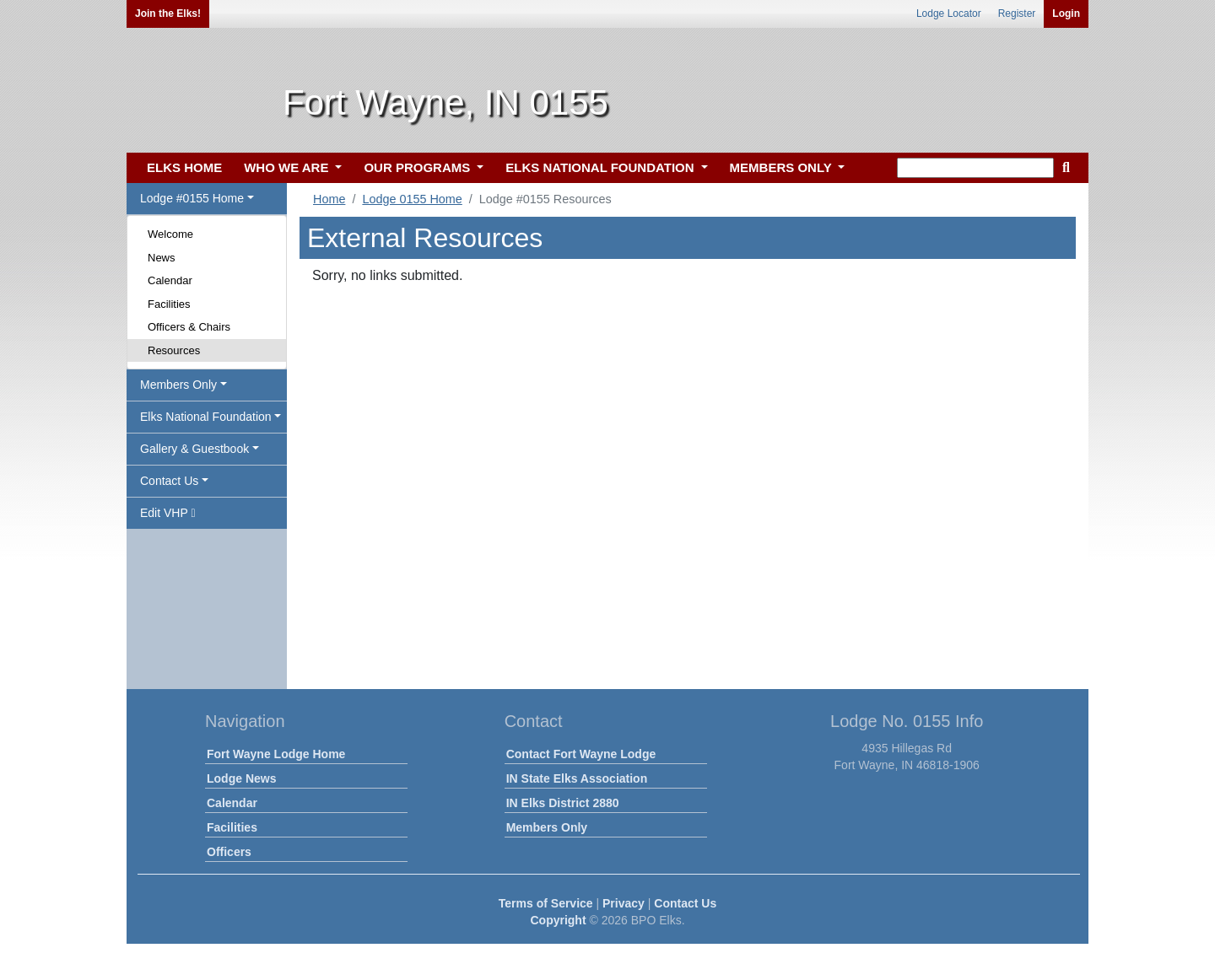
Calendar (170, 280)
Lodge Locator (948, 13)
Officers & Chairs (189, 326)
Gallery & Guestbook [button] (194, 448)
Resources (174, 350)
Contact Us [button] (169, 480)
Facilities (169, 304)
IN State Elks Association (577, 778)
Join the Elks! (168, 13)
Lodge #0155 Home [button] (192, 198)
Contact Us (685, 903)
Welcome (170, 234)
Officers (229, 852)
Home (329, 199)
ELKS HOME (184, 167)
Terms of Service (546, 903)
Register (1017, 13)
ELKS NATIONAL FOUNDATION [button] (601, 167)
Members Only (546, 827)
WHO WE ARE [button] (288, 167)
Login (1066, 13)
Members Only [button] (178, 384)
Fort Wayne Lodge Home (276, 754)
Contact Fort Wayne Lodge (581, 754)
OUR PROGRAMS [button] (418, 167)
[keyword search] (975, 168)
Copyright (558, 920)
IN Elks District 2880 (562, 803)
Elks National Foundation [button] (206, 416)
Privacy (623, 903)
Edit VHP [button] (168, 513)
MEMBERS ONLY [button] (782, 167)
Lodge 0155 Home (412, 199)
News (162, 257)
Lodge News (241, 778)
